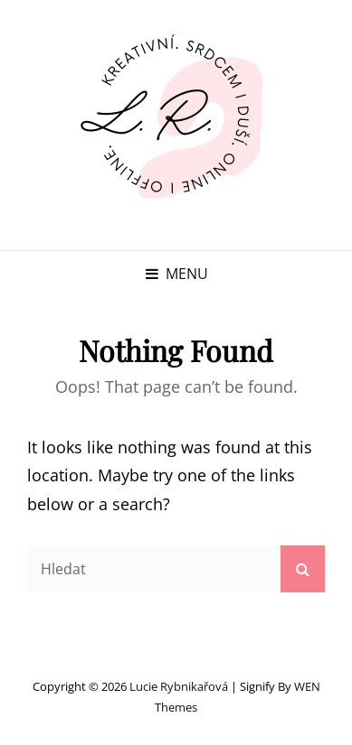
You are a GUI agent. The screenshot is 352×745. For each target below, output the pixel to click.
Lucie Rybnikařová (178, 686)
